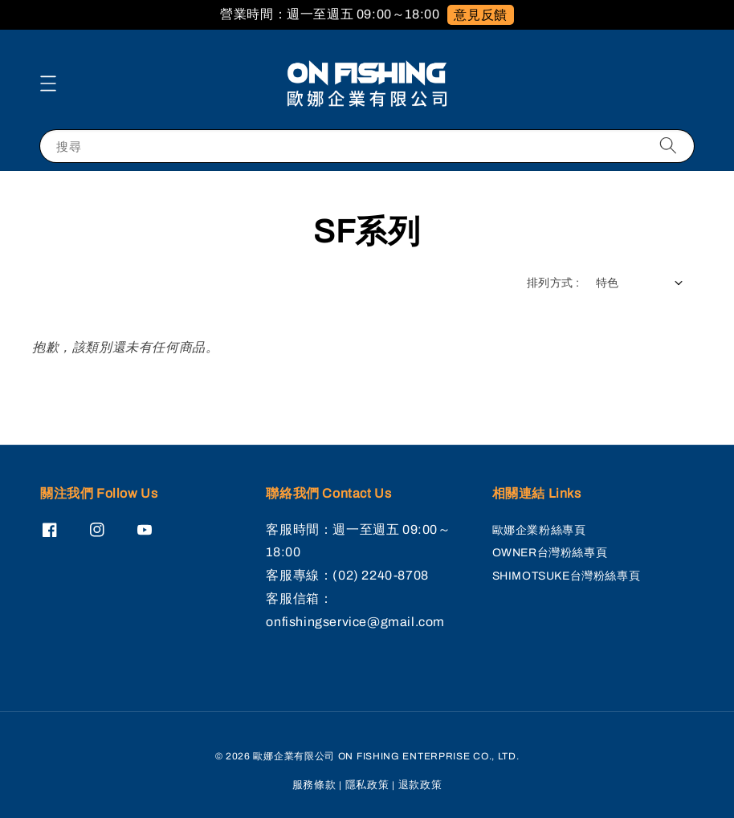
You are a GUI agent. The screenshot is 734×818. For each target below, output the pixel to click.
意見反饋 (480, 15)
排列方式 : (553, 283)
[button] (48, 83)
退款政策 (420, 785)
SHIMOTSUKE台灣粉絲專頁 (566, 576)
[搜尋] (668, 145)
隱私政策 (367, 785)
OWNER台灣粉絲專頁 (550, 553)
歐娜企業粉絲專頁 (539, 530)
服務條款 (314, 785)
